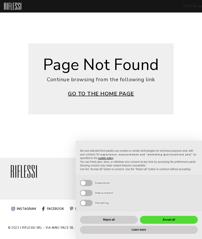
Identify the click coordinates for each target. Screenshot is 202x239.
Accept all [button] (169, 219)
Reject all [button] (109, 219)
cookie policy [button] (105, 158)
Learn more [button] (139, 229)
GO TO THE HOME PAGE (101, 93)
